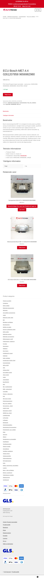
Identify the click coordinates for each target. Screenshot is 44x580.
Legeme (5, 468)
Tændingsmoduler (7, 444)
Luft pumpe (5, 417)
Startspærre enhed (7, 410)
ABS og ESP (6, 365)
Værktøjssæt (6, 479)
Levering (5, 538)
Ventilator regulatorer (8, 451)
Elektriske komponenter (13, 16)
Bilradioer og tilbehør (8, 322)
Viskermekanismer (7, 458)
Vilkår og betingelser (8, 543)
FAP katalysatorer (7, 460)
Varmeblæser (6, 448)
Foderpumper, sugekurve (9, 341)
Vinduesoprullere (7, 456)
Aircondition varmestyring (9, 312)
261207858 (8, 104)
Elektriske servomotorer (8, 336)
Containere (5, 303)
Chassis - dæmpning (8, 394)
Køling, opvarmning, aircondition (10, 465)
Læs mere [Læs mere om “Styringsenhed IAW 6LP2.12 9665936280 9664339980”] (22, 209)
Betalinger (5, 527)
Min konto (7, 577)
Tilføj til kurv (8, 94)
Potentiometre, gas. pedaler (9, 429)
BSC (4, 384)
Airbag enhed (6, 370)
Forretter (5, 343)
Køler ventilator (6, 358)
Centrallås (5, 391)
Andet (4, 315)
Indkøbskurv (33, 576)
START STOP (6, 408)
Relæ (4, 432)
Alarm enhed (6, 374)
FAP (4, 396)
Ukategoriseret (6, 477)
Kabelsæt (5, 355)
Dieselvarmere (6, 324)
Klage (4, 530)
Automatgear (6, 379)
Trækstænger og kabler (8, 475)
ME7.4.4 (19, 104)
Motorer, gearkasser (7, 472)
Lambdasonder (6, 415)
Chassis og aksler (7, 300)
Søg (22, 577)
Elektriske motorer (7, 334)
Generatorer (6, 346)
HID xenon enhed (7, 398)
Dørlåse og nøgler (7, 327)
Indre (4, 463)
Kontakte (5, 535)
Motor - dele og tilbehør (8, 470)
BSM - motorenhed (7, 389)
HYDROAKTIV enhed (8, 353)
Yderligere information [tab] (8, 115)
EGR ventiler (6, 332)
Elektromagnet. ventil (8, 339)
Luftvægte (5, 420)
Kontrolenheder (22, 16)
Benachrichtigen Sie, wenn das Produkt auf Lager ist (22, 206)
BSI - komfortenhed (7, 386)
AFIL (4, 367)
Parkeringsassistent (7, 401)
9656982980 (13, 104)
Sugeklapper (6, 441)
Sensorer (5, 434)
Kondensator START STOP (9, 360)
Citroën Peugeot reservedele (10, 522)
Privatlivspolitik (6, 524)
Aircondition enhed (7, 372)
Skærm (4, 436)
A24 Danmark (7, 572)
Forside (4, 16)
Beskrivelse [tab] (6, 111)
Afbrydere (5, 310)
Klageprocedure (7, 533)
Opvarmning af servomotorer (9, 427)
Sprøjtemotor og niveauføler (9, 439)
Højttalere (5, 348)
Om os (4, 541)
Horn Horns (5, 351)
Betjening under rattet (8, 317)
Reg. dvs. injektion (31, 16)
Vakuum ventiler (6, 446)
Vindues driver (6, 453)
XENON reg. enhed (7, 413)
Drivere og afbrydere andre (9, 329)
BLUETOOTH (6, 382)
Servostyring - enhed (8, 406)
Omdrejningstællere (7, 425)
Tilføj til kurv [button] (22, 247)
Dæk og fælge (6, 305)
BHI (4, 320)
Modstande (5, 422)
